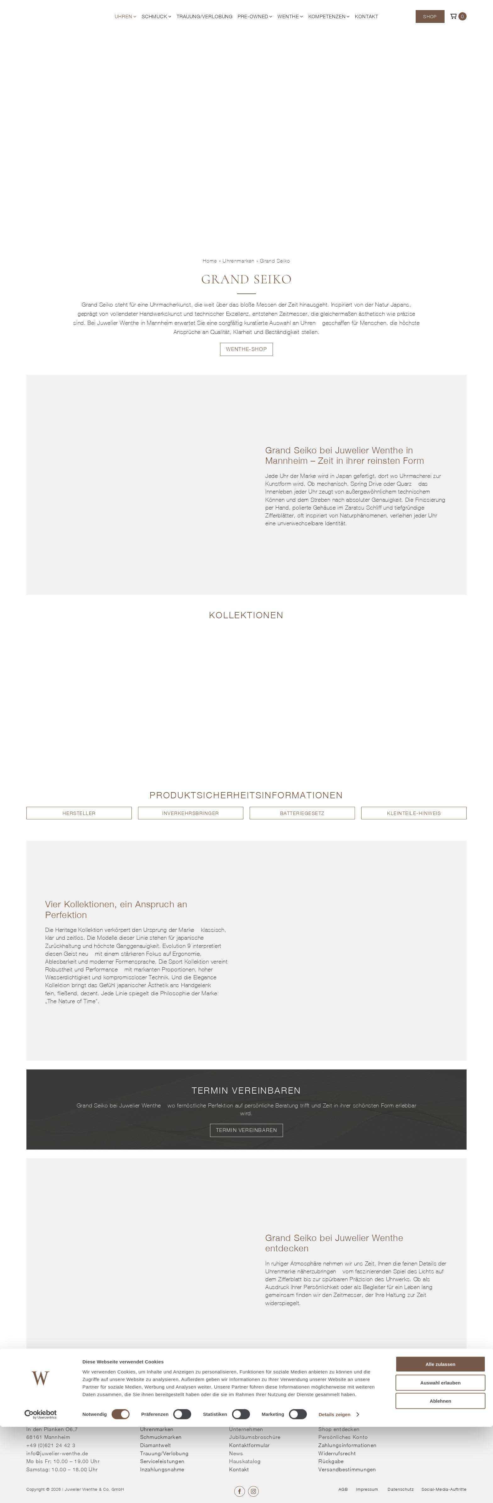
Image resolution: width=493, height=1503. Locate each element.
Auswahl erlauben (440, 1459)
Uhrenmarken (238, 261)
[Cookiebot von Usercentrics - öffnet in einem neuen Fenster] (40, 1490)
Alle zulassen (440, 1440)
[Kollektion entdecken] (79, 635)
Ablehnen (440, 1477)
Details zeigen (334, 1490)
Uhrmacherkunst (170, 305)
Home (210, 261)
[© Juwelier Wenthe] (55, 10)
